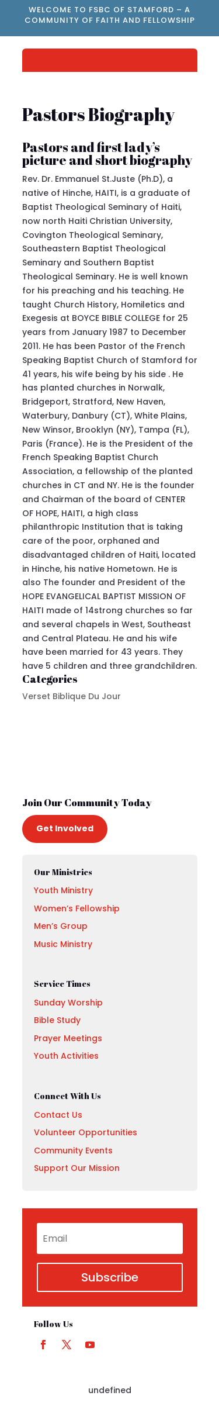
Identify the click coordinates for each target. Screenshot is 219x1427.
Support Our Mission (77, 1168)
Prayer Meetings (68, 1038)
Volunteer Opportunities (85, 1132)
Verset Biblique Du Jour (71, 696)
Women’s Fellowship (77, 908)
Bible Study (57, 1020)
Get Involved (64, 828)
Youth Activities (66, 1056)
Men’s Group (61, 926)
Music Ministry (63, 944)
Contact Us (58, 1115)
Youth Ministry (63, 890)
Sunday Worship (68, 1002)
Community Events (73, 1150)
